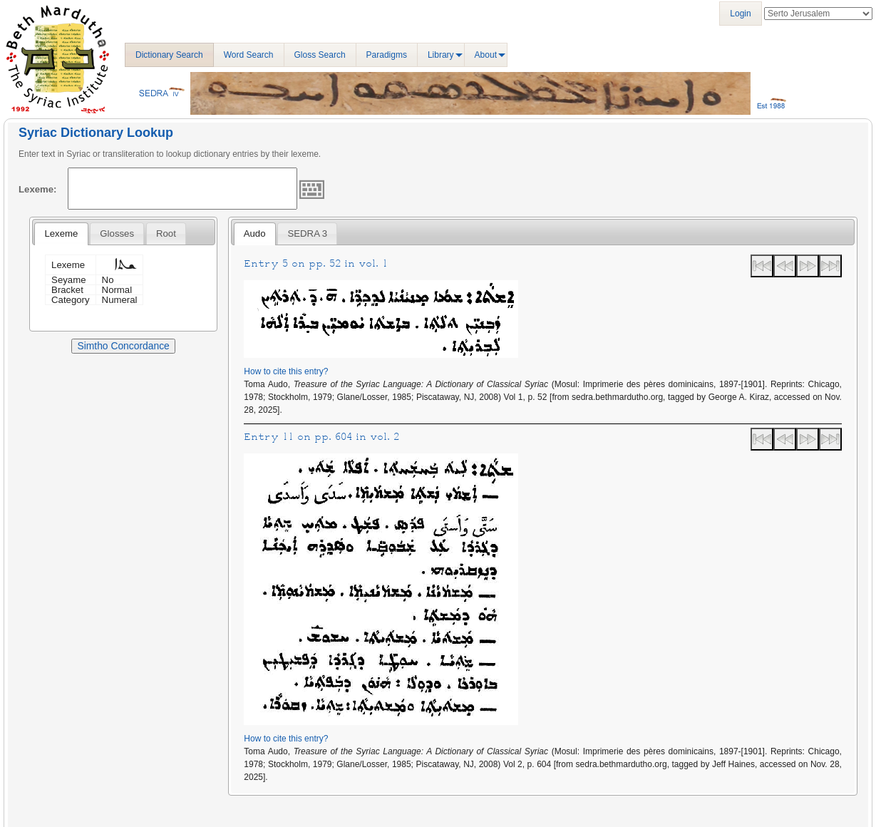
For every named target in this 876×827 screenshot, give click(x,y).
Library (441, 55)
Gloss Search (320, 55)
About (486, 55)
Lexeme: (38, 189)
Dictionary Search (169, 55)
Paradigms (386, 55)
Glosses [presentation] (117, 233)
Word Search (249, 55)
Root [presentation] (166, 233)
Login (740, 14)
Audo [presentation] (255, 233)
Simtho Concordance (123, 345)
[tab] (61, 233)
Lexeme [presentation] (61, 233)
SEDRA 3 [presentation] (308, 233)
